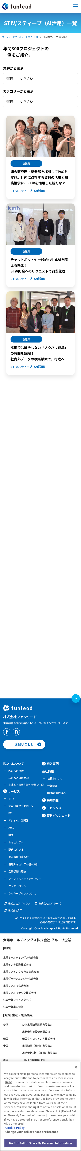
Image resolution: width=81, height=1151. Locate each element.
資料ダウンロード (58, 815)
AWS (11, 827)
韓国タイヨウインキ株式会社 (38, 1038)
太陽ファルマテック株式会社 (19, 992)
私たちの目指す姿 (18, 778)
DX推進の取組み (56, 793)
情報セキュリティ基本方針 (23, 864)
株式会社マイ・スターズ (17, 999)
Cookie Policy (14, 1129)
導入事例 (53, 763)
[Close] (76, 1069)
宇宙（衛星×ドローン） (22, 806)
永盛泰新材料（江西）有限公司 (40, 1052)
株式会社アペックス (19, 903)
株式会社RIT (15, 910)
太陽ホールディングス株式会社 (20, 957)
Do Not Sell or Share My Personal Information (40, 1145)
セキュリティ (15, 842)
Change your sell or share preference (31, 1133)
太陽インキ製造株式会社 (17, 964)
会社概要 (52, 785)
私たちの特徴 (16, 771)
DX (10, 813)
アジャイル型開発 (18, 820)
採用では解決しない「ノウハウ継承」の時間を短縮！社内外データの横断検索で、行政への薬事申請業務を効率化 (39, 353)
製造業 (26, 163)
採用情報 (53, 800)
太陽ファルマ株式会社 (15, 985)
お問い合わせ (24, 744)
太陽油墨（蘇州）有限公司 (37, 1045)
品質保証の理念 (17, 871)
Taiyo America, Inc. (33, 1059)
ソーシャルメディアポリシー (24, 878)
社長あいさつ (54, 778)
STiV (11, 798)
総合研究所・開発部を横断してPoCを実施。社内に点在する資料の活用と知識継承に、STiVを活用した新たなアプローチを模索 (40, 177)
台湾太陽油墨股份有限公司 (37, 1024)
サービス (14, 791)
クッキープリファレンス (22, 893)
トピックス (54, 808)
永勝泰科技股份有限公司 (36, 1031)
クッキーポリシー (18, 886)
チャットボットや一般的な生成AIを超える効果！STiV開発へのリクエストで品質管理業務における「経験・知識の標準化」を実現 (40, 265)
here (8, 1084)
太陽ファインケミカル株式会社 (21, 971)
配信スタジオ (16, 849)
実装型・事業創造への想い (23, 784)
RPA (10, 835)
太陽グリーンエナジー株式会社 (20, 978)
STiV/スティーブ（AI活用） (29, 191)
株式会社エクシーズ (49, 903)
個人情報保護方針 (18, 857)
